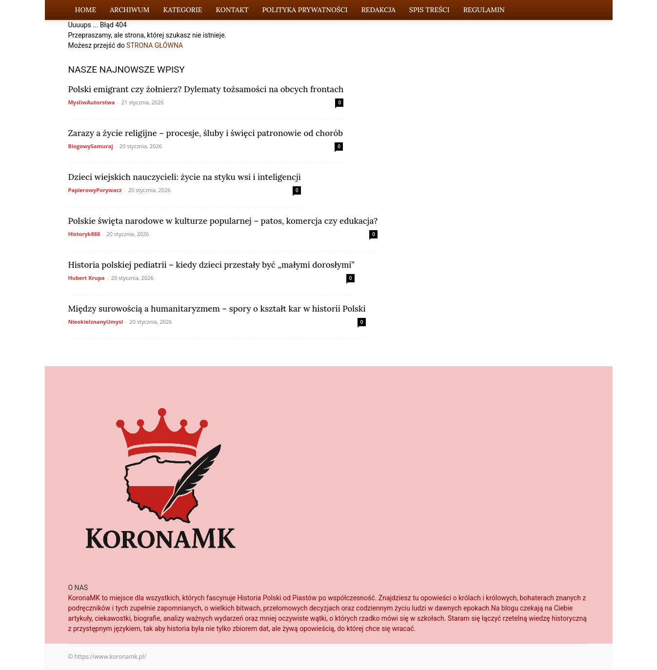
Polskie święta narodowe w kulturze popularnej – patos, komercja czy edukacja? (223, 221)
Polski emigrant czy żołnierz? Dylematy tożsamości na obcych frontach (206, 89)
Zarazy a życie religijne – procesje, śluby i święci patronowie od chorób (205, 133)
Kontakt (232, 9)
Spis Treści (429, 9)
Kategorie (182, 9)
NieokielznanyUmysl (95, 321)
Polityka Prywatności (304, 9)
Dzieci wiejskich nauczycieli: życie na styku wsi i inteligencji (184, 177)
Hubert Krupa (86, 277)
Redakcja (378, 9)
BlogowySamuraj (90, 146)
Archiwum (129, 9)
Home (86, 9)
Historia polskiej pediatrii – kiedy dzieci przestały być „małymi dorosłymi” (211, 264)
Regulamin (484, 9)
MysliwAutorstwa (91, 102)
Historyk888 (84, 233)
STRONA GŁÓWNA (154, 45)
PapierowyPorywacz (95, 190)
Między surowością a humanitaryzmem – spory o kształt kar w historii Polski (217, 308)
